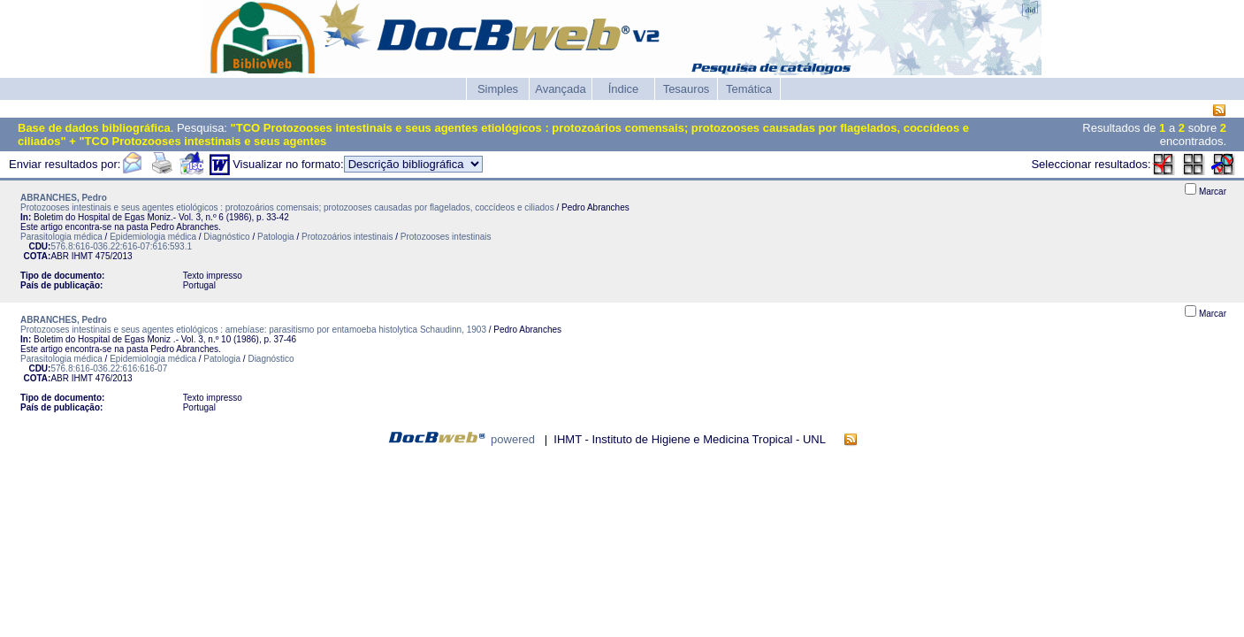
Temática (749, 89)
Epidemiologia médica (153, 237)
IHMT (82, 256)
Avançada (560, 89)
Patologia (275, 237)
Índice (623, 89)
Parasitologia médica (61, 237)
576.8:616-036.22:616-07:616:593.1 (121, 246)
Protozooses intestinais (446, 237)
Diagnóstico (226, 237)
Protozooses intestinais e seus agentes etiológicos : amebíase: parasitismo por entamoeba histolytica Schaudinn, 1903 (253, 329)
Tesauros (686, 89)
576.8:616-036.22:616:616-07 (108, 368)
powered (513, 439)
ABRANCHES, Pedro (63, 198)
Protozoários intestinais (347, 237)
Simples (497, 89)
